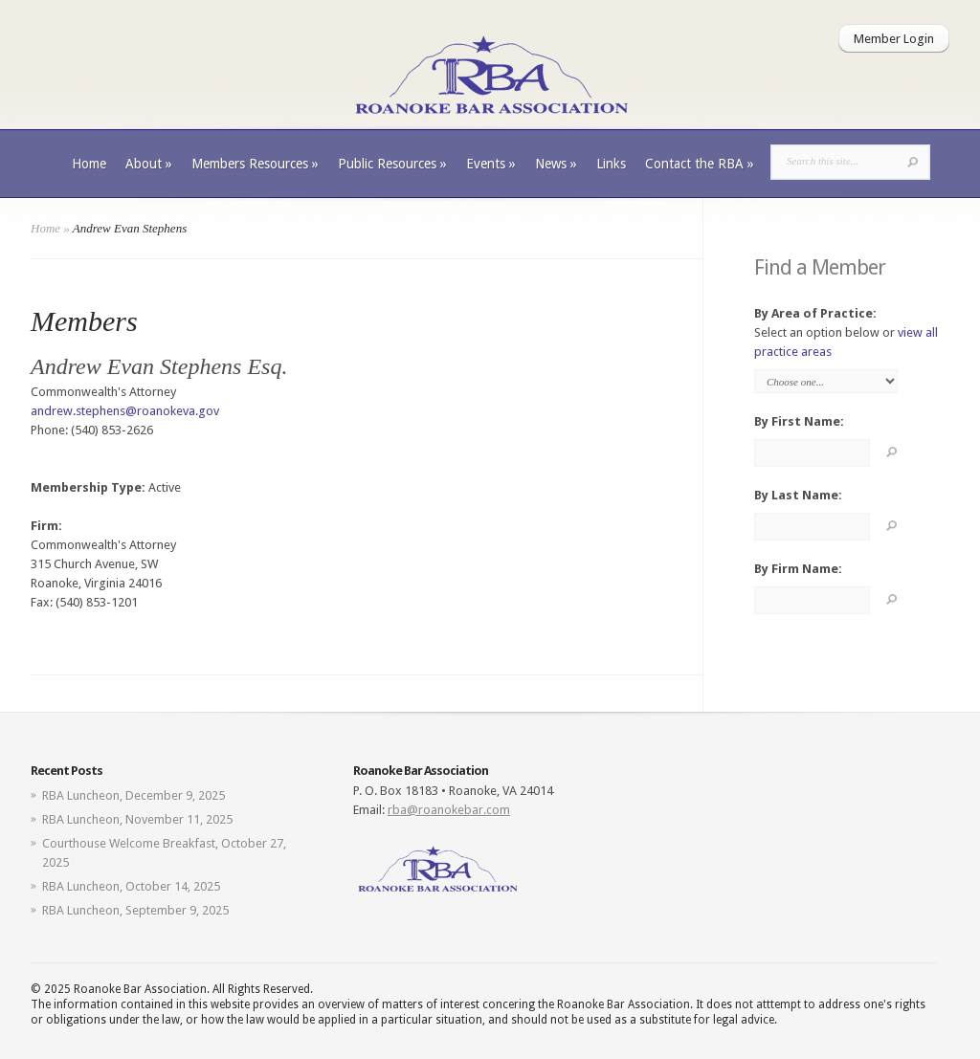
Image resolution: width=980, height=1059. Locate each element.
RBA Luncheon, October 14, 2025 (131, 886)
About (148, 163)
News (556, 163)
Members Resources (255, 163)
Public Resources (392, 163)
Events (491, 163)
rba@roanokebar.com (449, 810)
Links (611, 163)
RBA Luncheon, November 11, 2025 (137, 819)
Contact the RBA (699, 163)
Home (89, 163)
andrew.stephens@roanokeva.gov (125, 411)
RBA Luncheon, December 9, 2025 (133, 795)
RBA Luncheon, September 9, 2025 (135, 910)
